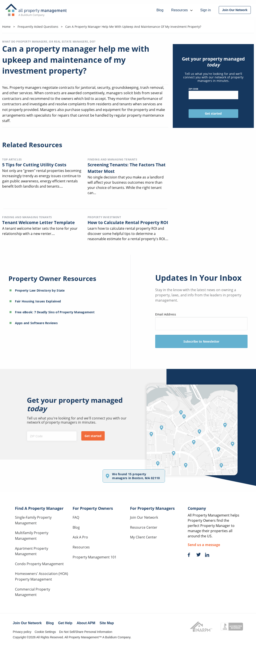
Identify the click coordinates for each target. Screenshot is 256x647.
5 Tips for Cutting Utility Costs (34, 165)
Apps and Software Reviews (36, 323)
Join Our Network (144, 517)
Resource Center (143, 527)
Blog (76, 527)
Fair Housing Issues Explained (38, 301)
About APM (86, 623)
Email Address (201, 321)
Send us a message (204, 544)
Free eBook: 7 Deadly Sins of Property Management (55, 312)
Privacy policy (22, 632)
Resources (81, 547)
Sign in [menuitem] (205, 10)
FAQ (76, 517)
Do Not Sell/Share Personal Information (85, 632)
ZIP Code (213, 93)
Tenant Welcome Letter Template (38, 222)
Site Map (106, 623)
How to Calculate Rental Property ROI (128, 222)
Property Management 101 (94, 557)
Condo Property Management (39, 563)
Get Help (65, 623)
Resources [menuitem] (181, 10)
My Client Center (143, 537)
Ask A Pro (80, 537)
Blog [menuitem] (160, 10)
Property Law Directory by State (40, 290)
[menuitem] (235, 10)
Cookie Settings (45, 632)
